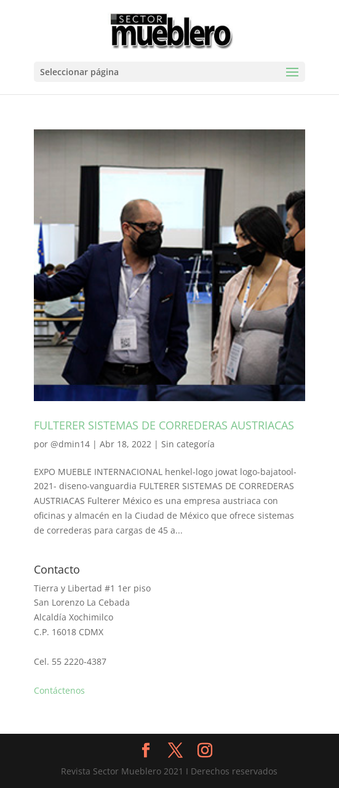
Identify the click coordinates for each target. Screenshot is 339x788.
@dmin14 (70, 444)
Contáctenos (59, 690)
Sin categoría (188, 444)
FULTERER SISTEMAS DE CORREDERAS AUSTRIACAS (164, 425)
